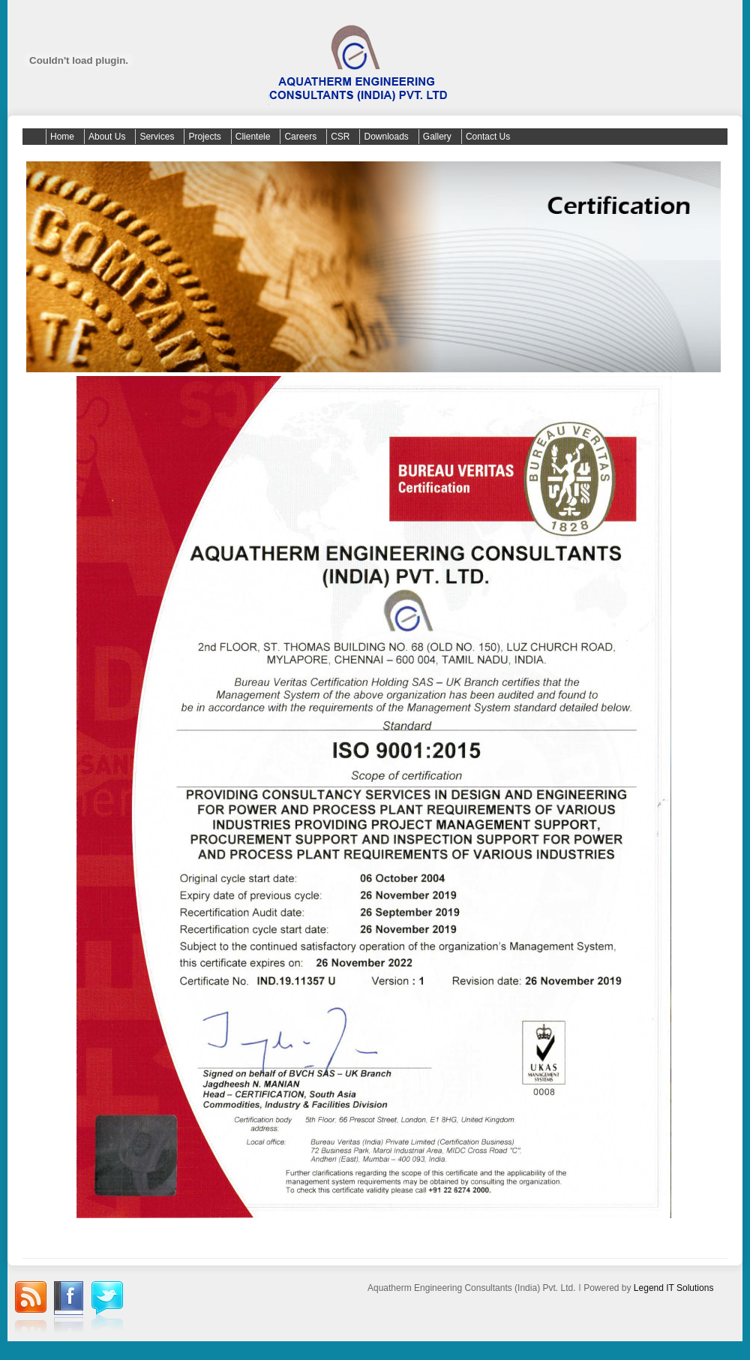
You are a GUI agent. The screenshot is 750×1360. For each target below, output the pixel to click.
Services (157, 136)
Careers (300, 136)
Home (62, 136)
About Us (106, 136)
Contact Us (488, 136)
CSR (340, 136)
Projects (204, 136)
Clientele (253, 136)
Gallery (437, 136)
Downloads (386, 136)
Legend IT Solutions (674, 1288)
